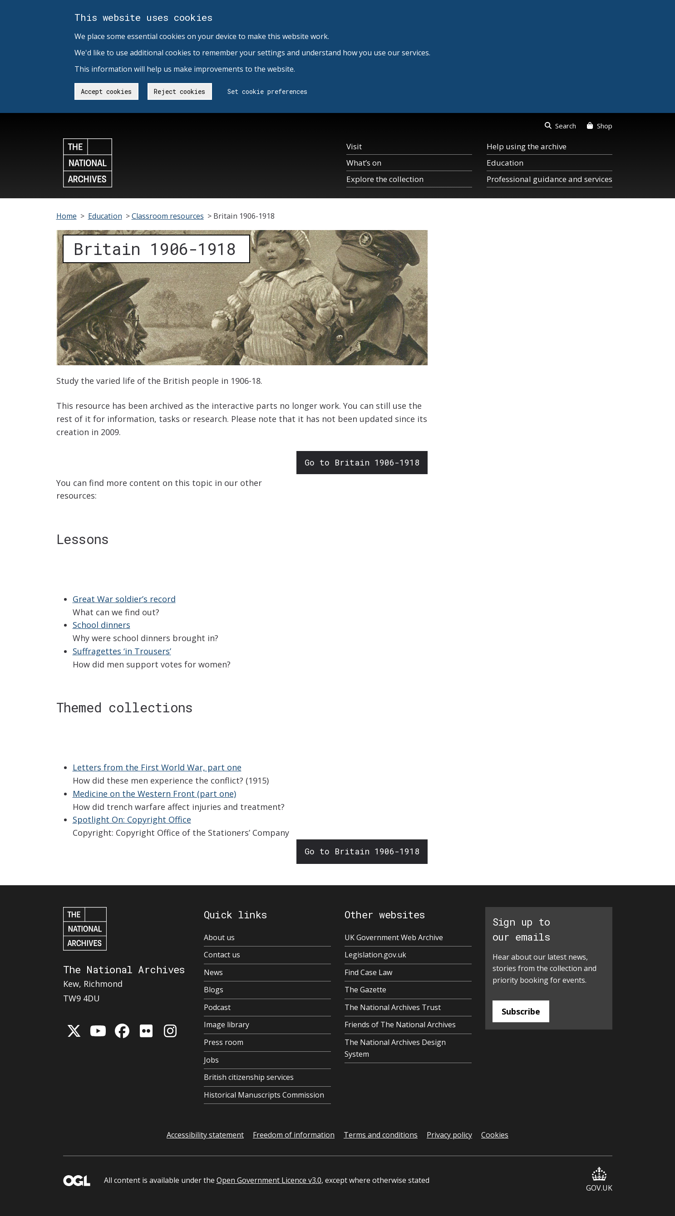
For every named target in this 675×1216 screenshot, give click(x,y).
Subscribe (521, 1011)
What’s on (363, 162)
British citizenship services (249, 1077)
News (213, 972)
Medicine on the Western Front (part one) (154, 793)
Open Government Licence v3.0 (269, 1180)
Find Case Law (368, 972)
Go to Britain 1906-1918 (362, 462)
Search (560, 125)
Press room (223, 1042)
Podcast (217, 1007)
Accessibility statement (205, 1135)
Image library (226, 1025)
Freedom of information (294, 1135)
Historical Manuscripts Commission (264, 1095)
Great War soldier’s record (124, 598)
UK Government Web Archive (394, 937)
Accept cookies (106, 91)
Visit (354, 146)
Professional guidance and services (549, 179)
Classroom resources (168, 216)
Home (66, 216)
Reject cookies (179, 91)
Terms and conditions (381, 1135)
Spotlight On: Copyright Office (132, 819)
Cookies (494, 1135)
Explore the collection (385, 179)
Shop (599, 125)
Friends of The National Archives (400, 1025)
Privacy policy (449, 1135)
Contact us (222, 955)
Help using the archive (527, 146)
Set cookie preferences (267, 91)
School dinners (101, 624)
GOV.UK (599, 1180)
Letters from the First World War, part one (157, 767)
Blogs (213, 990)
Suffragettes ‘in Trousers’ (122, 651)
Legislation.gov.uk (375, 955)
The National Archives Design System (395, 1048)
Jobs (211, 1060)
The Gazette (365, 990)
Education (505, 162)
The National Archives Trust (393, 1007)
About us (219, 937)
